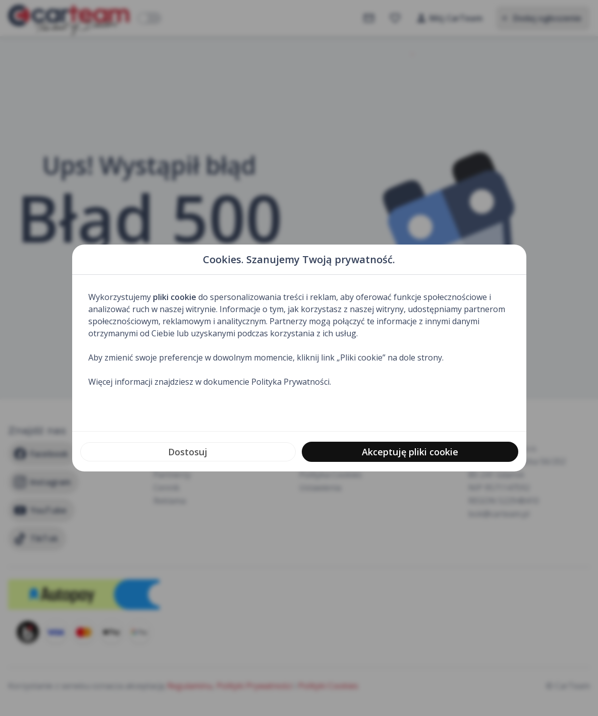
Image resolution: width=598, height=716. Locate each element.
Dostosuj (187, 452)
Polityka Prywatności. (291, 381)
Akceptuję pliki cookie (410, 452)
